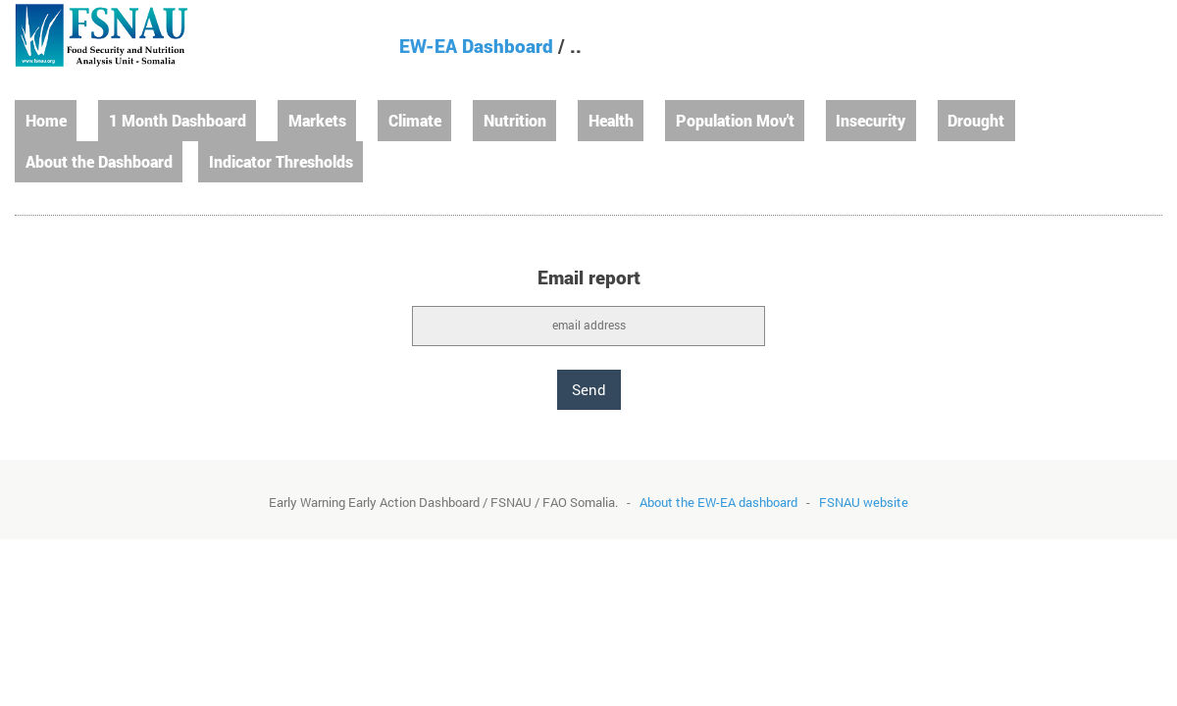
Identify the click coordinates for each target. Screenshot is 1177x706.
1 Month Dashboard (177, 120)
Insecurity (870, 120)
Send (589, 389)
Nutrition (515, 120)
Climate (414, 120)
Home (46, 120)
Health (611, 120)
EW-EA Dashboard (476, 45)
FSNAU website (863, 502)
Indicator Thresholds (281, 161)
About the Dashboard (99, 161)
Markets (317, 120)
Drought (975, 120)
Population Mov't (735, 120)
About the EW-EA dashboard (718, 502)
